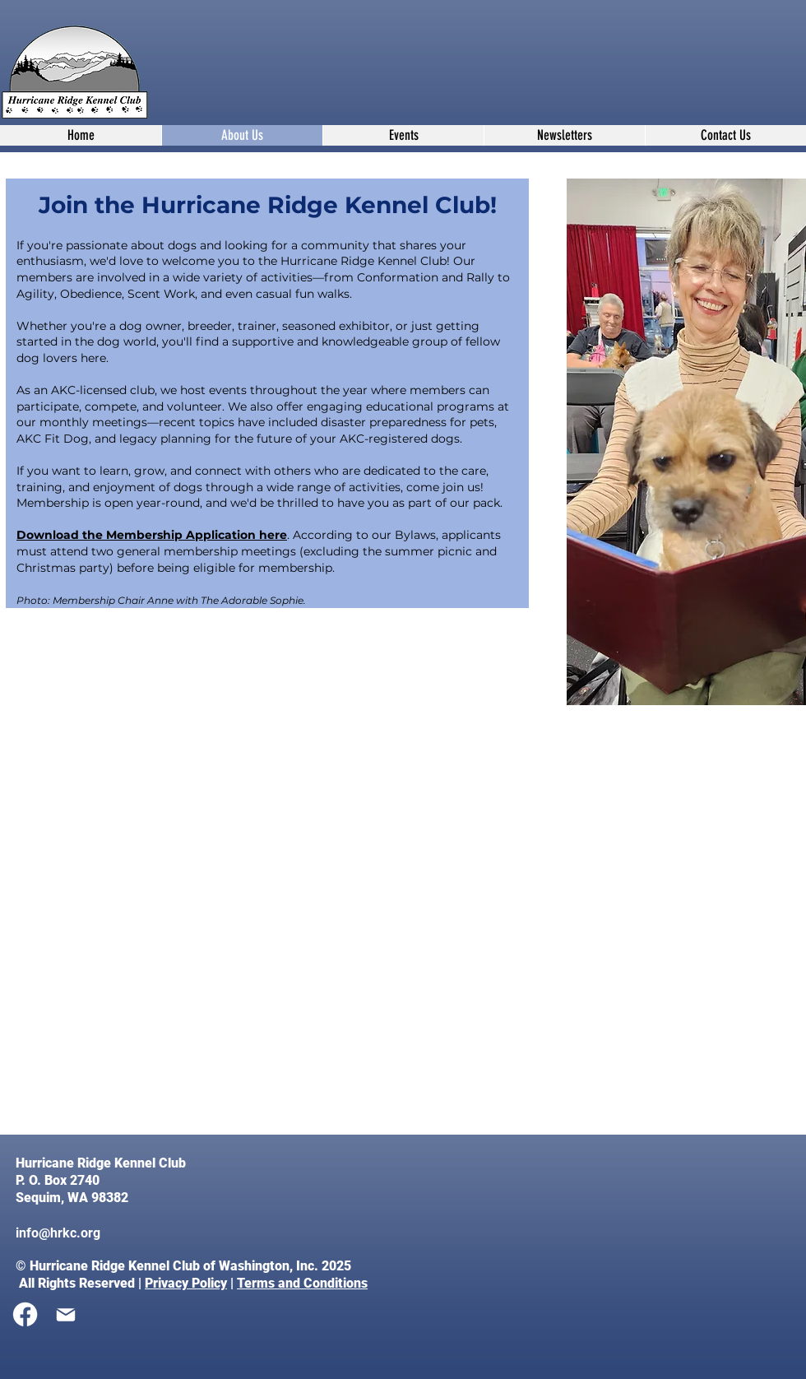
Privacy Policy (186, 1283)
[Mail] (65, 1314)
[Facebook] (25, 1314)
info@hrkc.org (58, 1233)
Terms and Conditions (302, 1283)
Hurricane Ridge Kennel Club (102, 1163)
